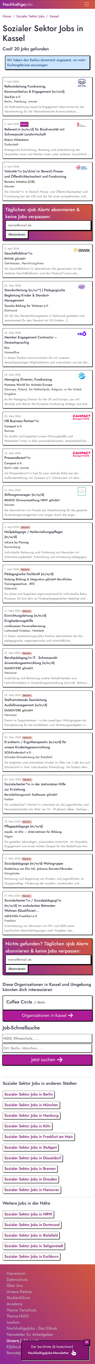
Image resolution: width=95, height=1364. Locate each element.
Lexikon (13, 1322)
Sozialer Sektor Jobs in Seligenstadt (33, 1246)
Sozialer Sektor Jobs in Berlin (28, 1094)
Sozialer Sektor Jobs (30, 16)
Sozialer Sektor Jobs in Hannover (31, 1189)
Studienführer (18, 1298)
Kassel (54, 16)
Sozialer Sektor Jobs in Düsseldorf (32, 1158)
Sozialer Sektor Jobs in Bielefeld (31, 1235)
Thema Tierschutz (21, 1310)
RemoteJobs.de (20, 1353)
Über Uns (15, 1285)
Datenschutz (17, 1279)
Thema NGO (18, 1316)
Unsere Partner (19, 1292)
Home (7, 16)
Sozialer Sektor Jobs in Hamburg (31, 1115)
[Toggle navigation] (86, 4)
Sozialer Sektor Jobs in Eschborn (31, 1256)
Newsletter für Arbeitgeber (30, 1334)
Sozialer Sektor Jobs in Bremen (30, 1168)
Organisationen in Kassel (47, 1015)
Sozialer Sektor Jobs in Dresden (30, 1179)
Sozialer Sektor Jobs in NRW (28, 1214)
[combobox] (47, 1048)
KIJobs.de (15, 1347)
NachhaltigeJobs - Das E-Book (32, 1328)
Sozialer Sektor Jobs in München (31, 1105)
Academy (15, 1304)
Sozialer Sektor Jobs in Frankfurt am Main (38, 1136)
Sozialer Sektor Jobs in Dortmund (31, 1224)
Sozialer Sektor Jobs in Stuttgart (30, 1147)
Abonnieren (16, 234)
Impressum (16, 1273)
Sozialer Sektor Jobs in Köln (27, 1126)
